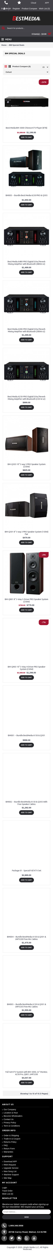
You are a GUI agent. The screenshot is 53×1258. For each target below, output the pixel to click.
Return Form (8, 1148)
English (4, 8)
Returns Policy (9, 1142)
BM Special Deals (16, 45)
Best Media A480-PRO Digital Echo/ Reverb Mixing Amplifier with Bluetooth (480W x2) (26, 262)
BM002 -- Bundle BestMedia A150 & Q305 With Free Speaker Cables (26, 803)
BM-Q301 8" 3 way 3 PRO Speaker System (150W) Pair (26, 533)
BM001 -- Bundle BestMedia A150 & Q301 (26, 735)
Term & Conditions (11, 1126)
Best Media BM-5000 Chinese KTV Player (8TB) (26, 128)
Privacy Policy (9, 1122)
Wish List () (7, 1194)
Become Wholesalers (12, 1116)
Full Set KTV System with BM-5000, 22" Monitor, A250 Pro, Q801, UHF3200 (26, 1073)
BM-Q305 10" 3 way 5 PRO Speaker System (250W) (27, 465)
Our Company (9, 1109)
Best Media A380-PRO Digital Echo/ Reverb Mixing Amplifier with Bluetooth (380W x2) (26, 330)
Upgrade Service (10, 1168)
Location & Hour (10, 1113)
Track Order (7, 1191)
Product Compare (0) (21, 66)
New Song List (9, 1171)
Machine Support (10, 1174)
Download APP (9, 1161)
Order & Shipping (10, 1135)
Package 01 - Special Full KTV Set (26, 870)
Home (4, 45)
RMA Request (9, 1165)
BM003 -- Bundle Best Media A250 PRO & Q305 (26, 195)
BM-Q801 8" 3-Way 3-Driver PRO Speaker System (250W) (26, 600)
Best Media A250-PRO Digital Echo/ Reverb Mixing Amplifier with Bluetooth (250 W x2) (26, 397)
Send (26, 1217)
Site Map (6, 1178)
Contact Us (7, 1119)
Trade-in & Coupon (11, 1139)
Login (4, 1188)
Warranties (7, 1152)
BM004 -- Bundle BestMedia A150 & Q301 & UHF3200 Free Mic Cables (26, 938)
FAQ (5, 1145)
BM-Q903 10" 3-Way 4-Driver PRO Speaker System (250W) (26, 668)
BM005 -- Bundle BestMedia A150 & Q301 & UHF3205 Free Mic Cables (26, 1005)
